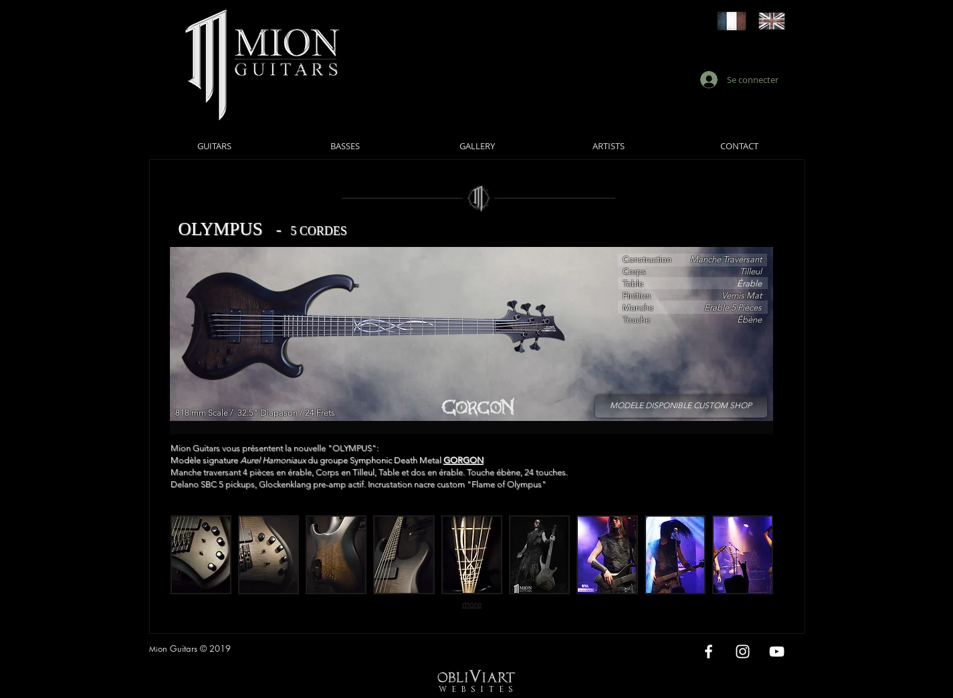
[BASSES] (345, 146)
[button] (201, 554)
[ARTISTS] (609, 146)
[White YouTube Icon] (777, 651)
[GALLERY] (477, 146)
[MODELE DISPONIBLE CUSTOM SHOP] (681, 406)
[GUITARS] (214, 146)
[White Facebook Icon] (709, 651)
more (472, 604)
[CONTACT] (740, 146)
